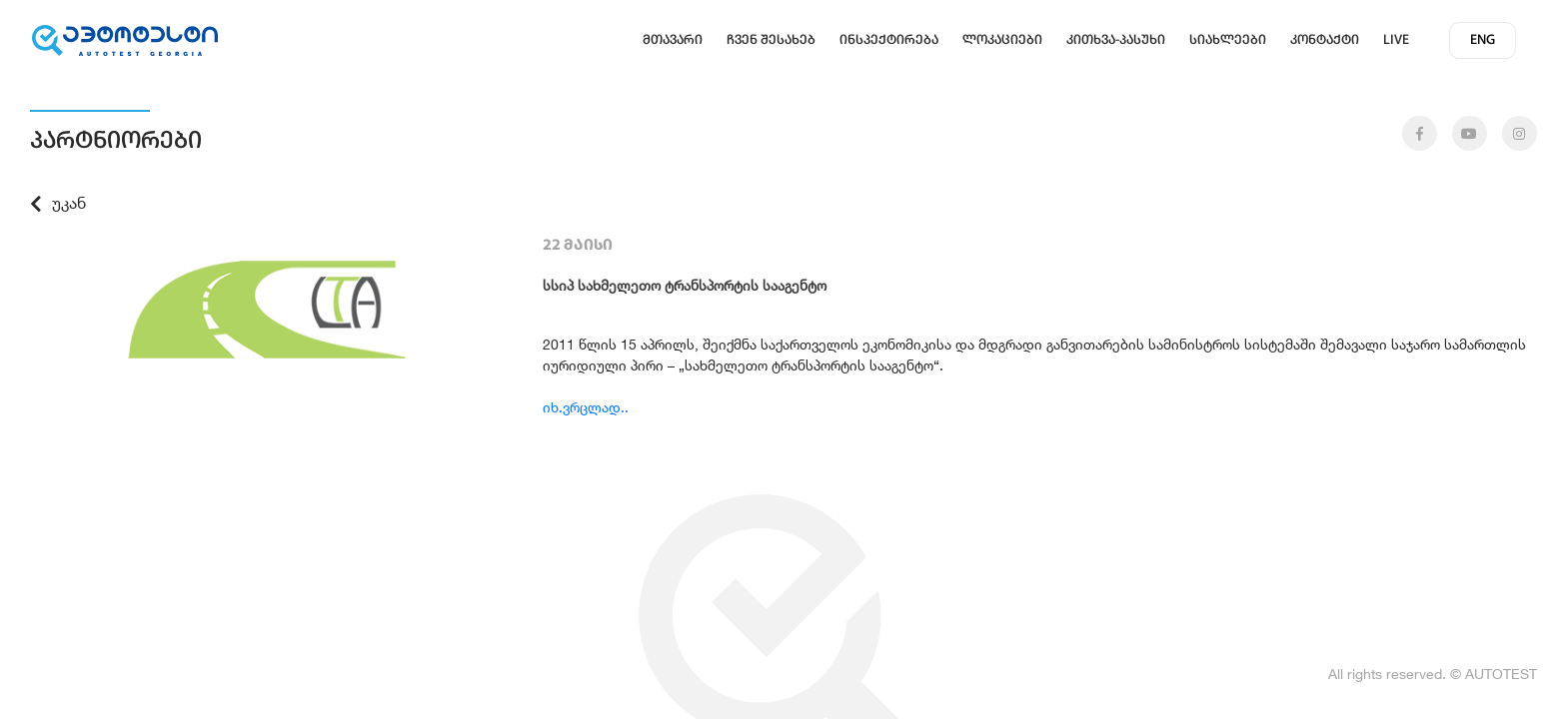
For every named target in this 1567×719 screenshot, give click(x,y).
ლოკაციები (1002, 40)
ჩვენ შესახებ (771, 40)
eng (1482, 40)
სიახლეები (1227, 40)
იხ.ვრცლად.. (586, 406)
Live (1396, 40)
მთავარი (673, 40)
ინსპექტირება (888, 40)
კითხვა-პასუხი (1115, 40)
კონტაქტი (1324, 40)
